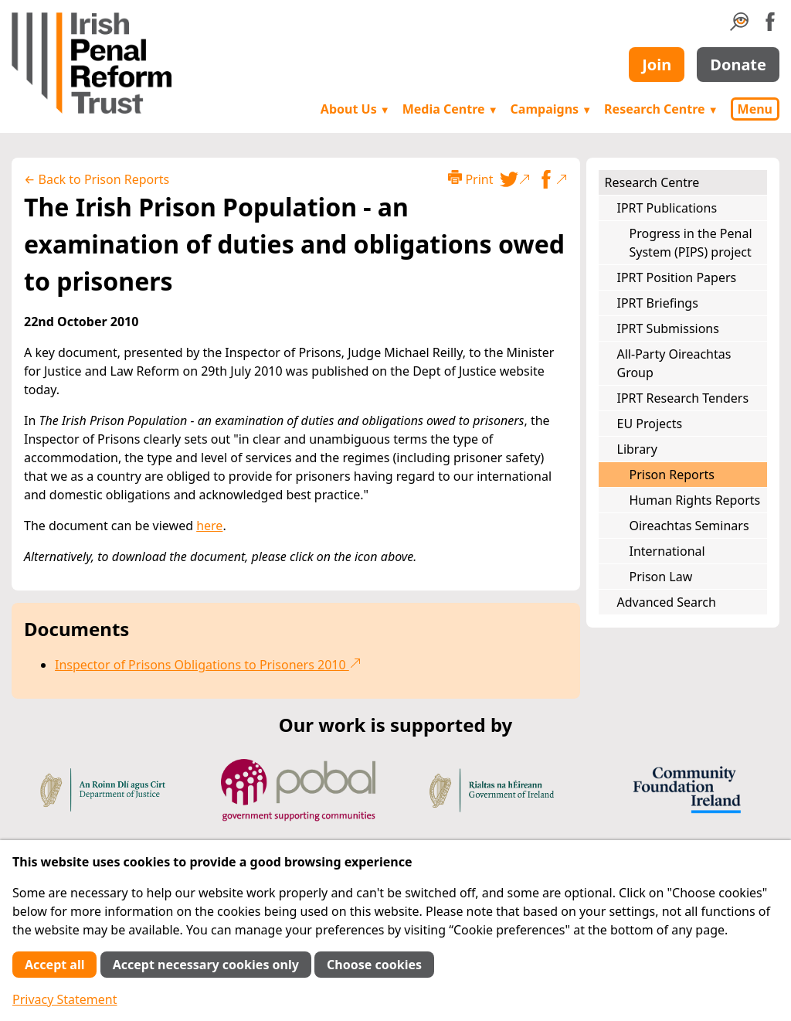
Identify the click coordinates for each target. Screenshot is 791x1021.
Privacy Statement (64, 999)
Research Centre (661, 108)
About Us (355, 108)
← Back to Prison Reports (96, 179)
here (209, 525)
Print (470, 179)
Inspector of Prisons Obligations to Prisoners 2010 (208, 664)
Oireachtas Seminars (689, 525)
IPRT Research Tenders (683, 398)
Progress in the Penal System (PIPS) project (691, 242)
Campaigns (551, 108)
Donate (738, 64)
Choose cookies (374, 964)
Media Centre (450, 108)
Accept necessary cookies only (206, 964)
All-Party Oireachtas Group (674, 363)
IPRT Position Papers (677, 277)
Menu (755, 108)
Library (637, 449)
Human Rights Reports (695, 500)
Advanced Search (666, 602)
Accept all (54, 964)
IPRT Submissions (668, 328)
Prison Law (661, 576)
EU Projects (650, 423)
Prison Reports (672, 474)
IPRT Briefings (657, 302)
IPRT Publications (667, 207)
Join (656, 64)
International (667, 551)
